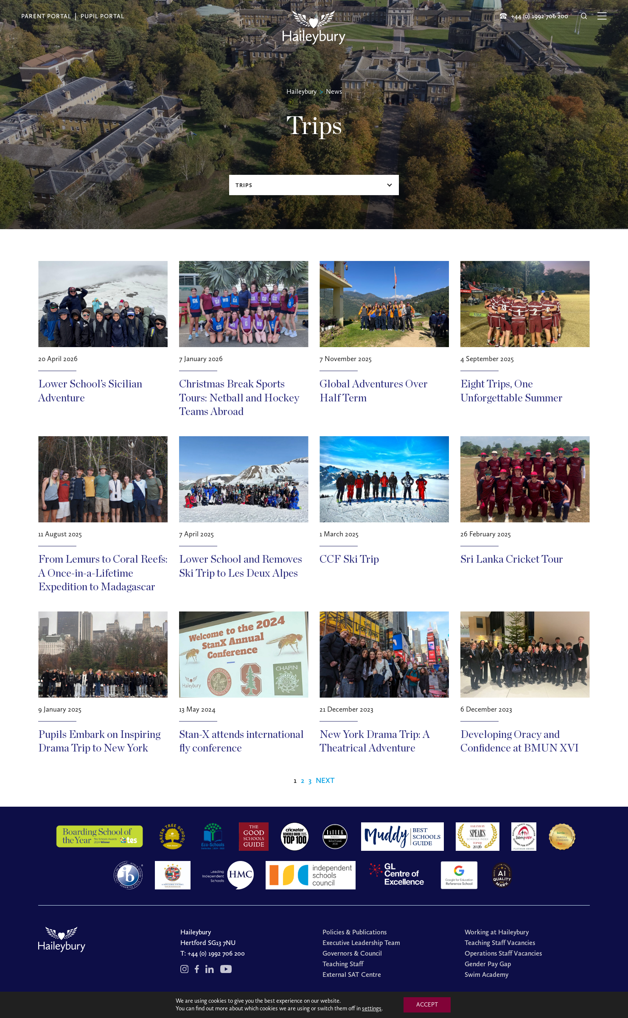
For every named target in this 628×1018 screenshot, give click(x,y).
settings (371, 1008)
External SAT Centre (351, 974)
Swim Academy (486, 974)
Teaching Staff (342, 964)
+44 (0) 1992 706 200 (216, 953)
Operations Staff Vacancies (503, 953)
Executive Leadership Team (361, 943)
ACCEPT (427, 1004)
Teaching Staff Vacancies (500, 943)
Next (325, 780)
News (334, 91)
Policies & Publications (354, 932)
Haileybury (301, 91)
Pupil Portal (102, 16)
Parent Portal (46, 16)
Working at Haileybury (497, 932)
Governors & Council (352, 953)
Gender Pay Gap (488, 964)
